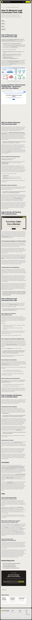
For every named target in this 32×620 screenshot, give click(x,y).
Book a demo (28, 1)
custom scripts (9, 483)
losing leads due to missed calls (21, 474)
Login (23, 1)
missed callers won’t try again (20, 45)
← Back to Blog (3, 589)
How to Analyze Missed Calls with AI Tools (9, 566)
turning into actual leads (13, 304)
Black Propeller (5, 413)
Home (2, 7)
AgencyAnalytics (18, 429)
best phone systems (18, 198)
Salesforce (22, 257)
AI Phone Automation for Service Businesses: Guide (11, 567)
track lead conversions (4, 236)
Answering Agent (14, 46)
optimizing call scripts (13, 63)
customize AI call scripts (18, 442)
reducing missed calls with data (13, 61)
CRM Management (3, 21)
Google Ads (5, 85)
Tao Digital (8, 348)
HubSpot (2, 258)
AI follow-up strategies (9, 477)
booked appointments (4, 162)
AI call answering (8, 151)
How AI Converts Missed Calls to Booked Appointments (11, 563)
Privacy (27, 613)
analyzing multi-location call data (11, 344)
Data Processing (28, 614)
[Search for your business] (11, 581)
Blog (4, 7)
